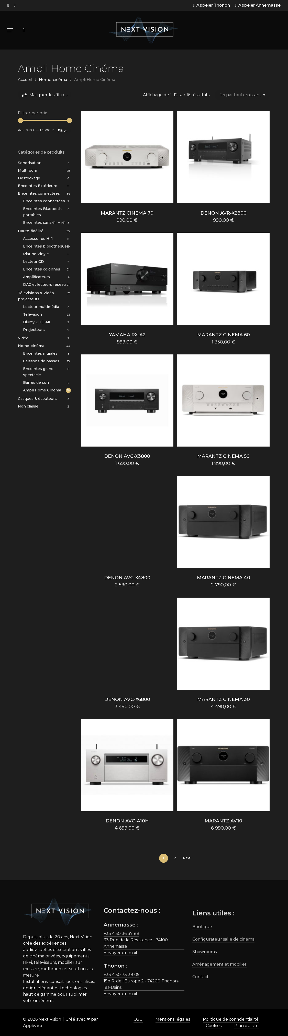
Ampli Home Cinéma (42, 390)
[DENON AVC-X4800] (127, 522)
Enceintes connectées (39, 193)
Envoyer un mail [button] (120, 975)
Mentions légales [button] (173, 1019)
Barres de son (36, 382)
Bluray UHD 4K (36, 322)
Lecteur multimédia (41, 306)
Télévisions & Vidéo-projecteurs (37, 296)
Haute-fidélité (30, 231)
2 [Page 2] (175, 858)
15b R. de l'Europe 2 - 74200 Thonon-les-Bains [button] (141, 1007)
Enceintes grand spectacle (38, 371)
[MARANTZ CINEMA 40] (223, 522)
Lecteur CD (33, 261)
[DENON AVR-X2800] (223, 157)
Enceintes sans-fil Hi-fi (44, 222)
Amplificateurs (36, 277)
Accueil (25, 79)
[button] (10, 30)
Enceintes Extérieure (37, 185)
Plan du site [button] (246, 1025)
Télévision (32, 314)
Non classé (28, 406)
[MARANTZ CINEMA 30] (223, 644)
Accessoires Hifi (38, 238)
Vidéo (23, 338)
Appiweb (32, 1025)
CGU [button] (138, 1019)
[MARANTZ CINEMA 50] (223, 400)
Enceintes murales (40, 353)
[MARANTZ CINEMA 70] (127, 157)
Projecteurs (34, 329)
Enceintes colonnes (41, 269)
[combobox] (242, 95)
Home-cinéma (53, 79)
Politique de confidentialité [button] (231, 1019)
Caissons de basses (41, 361)
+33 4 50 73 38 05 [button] (121, 997)
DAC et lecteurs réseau (44, 284)
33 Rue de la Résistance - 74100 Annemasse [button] (136, 965)
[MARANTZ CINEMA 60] (223, 279)
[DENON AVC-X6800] (127, 644)
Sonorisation (29, 163)
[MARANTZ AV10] (223, 765)
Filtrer (62, 130)
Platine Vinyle (36, 254)
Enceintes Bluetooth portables (42, 211)
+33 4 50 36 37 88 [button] (121, 956)
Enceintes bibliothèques (46, 246)
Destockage (29, 178)
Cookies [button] (213, 1025)
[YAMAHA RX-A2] (127, 279)
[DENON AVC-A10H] (127, 765)
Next (187, 858)
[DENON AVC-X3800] (127, 400)
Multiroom (27, 170)
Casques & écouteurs (37, 398)
